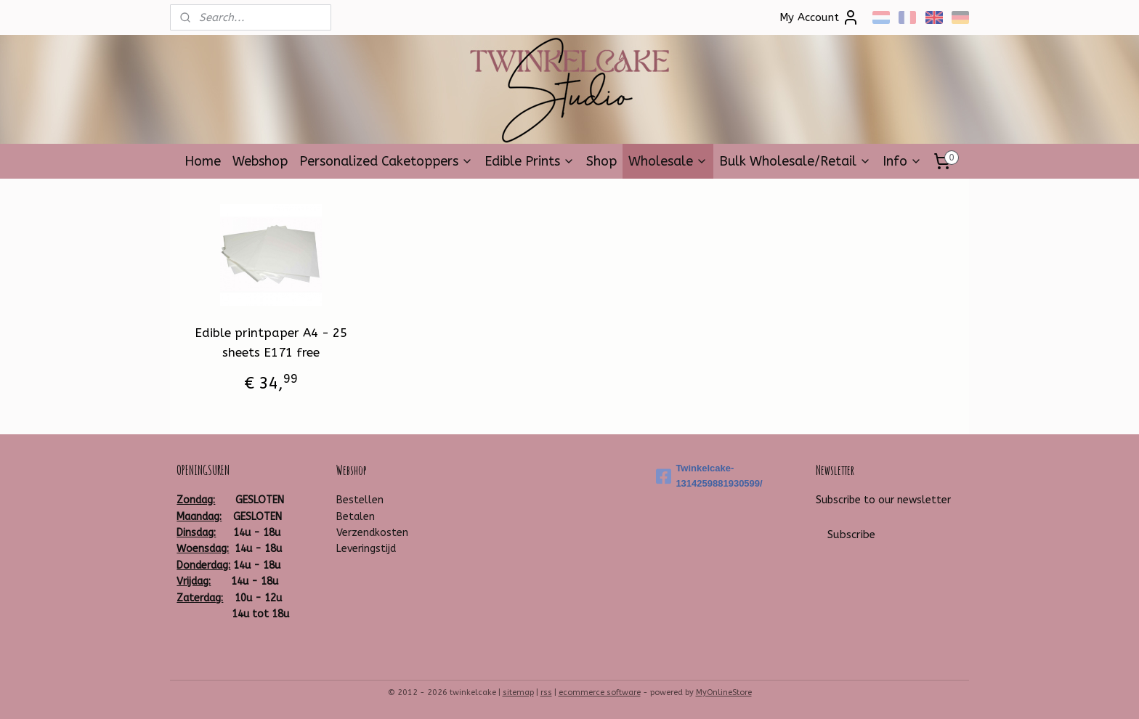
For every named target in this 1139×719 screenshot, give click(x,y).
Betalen (355, 517)
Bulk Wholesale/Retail (795, 161)
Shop (601, 161)
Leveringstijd (366, 549)
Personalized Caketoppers (386, 161)
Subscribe (851, 534)
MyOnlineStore (724, 692)
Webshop (260, 161)
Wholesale (668, 161)
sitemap (518, 692)
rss (546, 692)
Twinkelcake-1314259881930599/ (709, 476)
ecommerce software (600, 692)
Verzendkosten (372, 533)
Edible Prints (530, 161)
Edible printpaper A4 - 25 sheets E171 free (271, 342)
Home (203, 161)
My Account (819, 17)
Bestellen (360, 500)
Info (902, 161)
